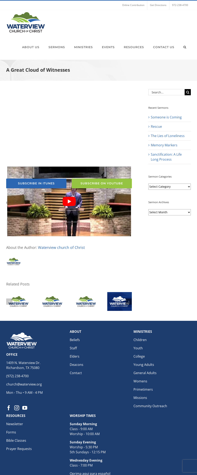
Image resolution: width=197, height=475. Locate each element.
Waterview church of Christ (61, 247)
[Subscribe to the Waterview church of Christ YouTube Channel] (102, 183)
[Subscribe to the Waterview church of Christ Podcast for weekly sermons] (36, 183)
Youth (138, 348)
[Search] (188, 92)
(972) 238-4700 (17, 376)
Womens (140, 381)
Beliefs (75, 340)
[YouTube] (24, 407)
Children (140, 340)
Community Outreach (150, 406)
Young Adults (143, 364)
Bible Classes (16, 440)
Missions (140, 397)
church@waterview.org (24, 384)
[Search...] (166, 92)
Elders (74, 356)
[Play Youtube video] (69, 201)
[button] (185, 47)
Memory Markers (164, 145)
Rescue (156, 126)
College (139, 356)
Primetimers (143, 389)
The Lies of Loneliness (168, 136)
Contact (76, 373)
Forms (11, 432)
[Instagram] (16, 407)
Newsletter (14, 424)
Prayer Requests (19, 448)
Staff (73, 348)
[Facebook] (8, 407)
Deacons (76, 364)
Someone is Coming (166, 117)
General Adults (145, 373)
